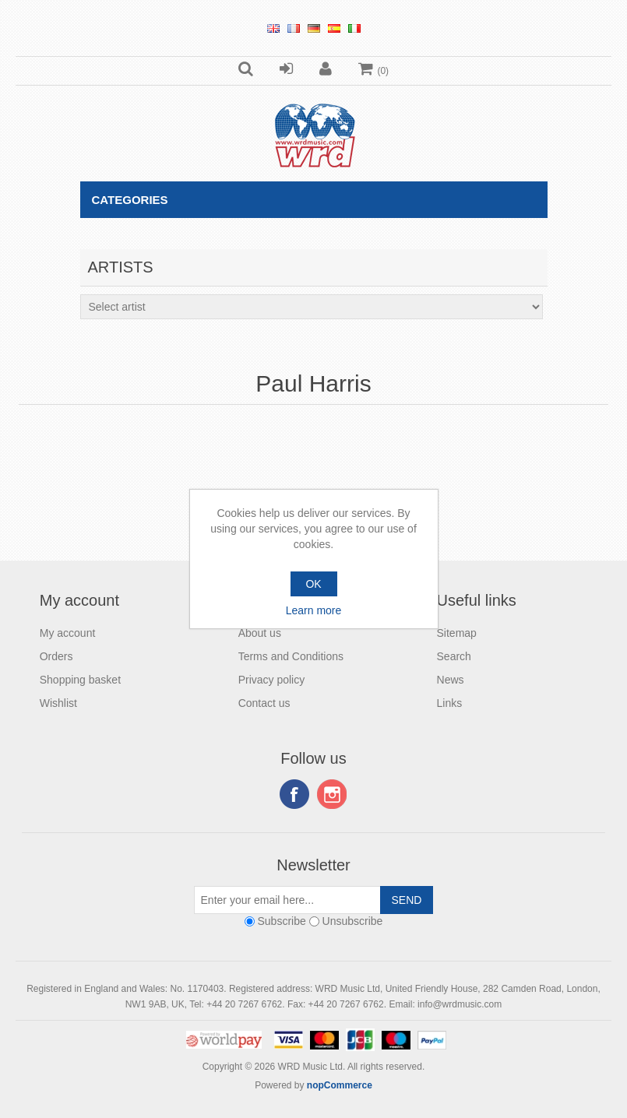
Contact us (264, 703)
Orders (56, 656)
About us (259, 633)
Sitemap (457, 633)
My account (68, 633)
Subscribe (281, 921)
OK (313, 584)
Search (454, 656)
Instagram (332, 794)
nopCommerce (339, 1085)
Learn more (314, 610)
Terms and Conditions (290, 656)
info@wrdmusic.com (459, 1004)
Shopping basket (80, 679)
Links (450, 703)
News (450, 679)
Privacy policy (271, 679)
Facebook (294, 794)
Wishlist (58, 703)
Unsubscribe (352, 921)
